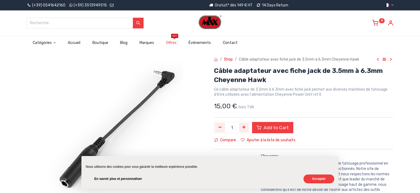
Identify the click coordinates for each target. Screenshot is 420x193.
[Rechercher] (138, 23)
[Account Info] (390, 23)
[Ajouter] (244, 127)
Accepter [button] (319, 179)
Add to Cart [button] (273, 127)
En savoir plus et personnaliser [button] (118, 179)
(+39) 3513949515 (90, 5)
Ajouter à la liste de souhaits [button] (268, 140)
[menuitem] (74, 43)
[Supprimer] (220, 127)
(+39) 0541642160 (46, 5)
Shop (228, 59)
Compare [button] (225, 140)
